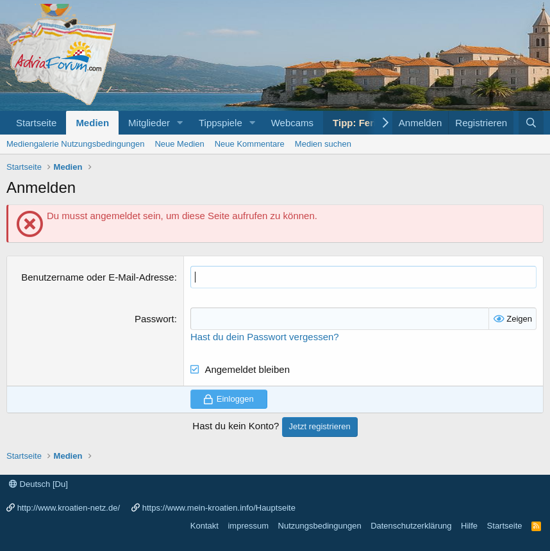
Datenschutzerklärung (411, 525)
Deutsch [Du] (38, 484)
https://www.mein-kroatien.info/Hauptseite (219, 508)
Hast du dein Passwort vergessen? (264, 336)
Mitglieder (149, 122)
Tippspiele (220, 122)
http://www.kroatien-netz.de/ (68, 508)
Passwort (154, 318)
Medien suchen (323, 144)
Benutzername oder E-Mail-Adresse (97, 277)
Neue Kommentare (250, 144)
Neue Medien (179, 144)
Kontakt (204, 525)
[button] (180, 123)
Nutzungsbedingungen (320, 525)
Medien (92, 122)
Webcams (292, 122)
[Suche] (531, 123)
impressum (248, 525)
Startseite (36, 122)
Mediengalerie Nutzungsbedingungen (75, 144)
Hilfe (469, 525)
